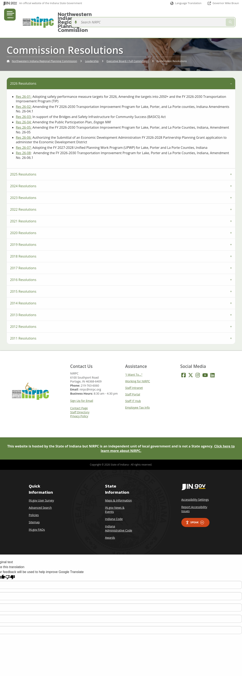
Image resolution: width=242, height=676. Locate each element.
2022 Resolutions (23, 195)
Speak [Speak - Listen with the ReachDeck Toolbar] (194, 508)
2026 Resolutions (23, 69)
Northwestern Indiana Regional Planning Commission (116, 15)
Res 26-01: (24, 82)
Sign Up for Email (81, 386)
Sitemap (34, 508)
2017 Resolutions (23, 253)
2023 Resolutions (23, 183)
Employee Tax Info (137, 393)
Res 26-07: (24, 133)
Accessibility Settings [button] (195, 485)
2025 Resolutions (23, 159)
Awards (110, 523)
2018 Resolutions (23, 241)
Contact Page (79, 393)
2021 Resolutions (23, 206)
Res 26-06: (24, 123)
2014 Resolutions (23, 288)
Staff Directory (79, 397)
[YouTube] (205, 360)
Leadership (91, 47)
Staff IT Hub (133, 386)
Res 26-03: (24, 102)
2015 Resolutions (23, 277)
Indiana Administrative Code (118, 514)
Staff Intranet (134, 373)
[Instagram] (198, 360)
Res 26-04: (24, 107)
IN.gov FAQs (37, 515)
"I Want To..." (133, 360)
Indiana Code (114, 504)
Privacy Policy (79, 401)
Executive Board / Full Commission (128, 47)
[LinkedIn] (212, 360)
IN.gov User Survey (41, 486)
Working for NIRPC (137, 367)
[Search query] (212, 15)
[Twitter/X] (190, 360)
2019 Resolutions (23, 230)
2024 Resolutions (23, 171)
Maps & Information (118, 486)
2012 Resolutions (23, 312)
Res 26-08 (23, 138)
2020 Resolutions (23, 218)
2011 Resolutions (23, 323)
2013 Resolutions (23, 300)
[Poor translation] (10, 562)
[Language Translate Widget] (186, 3)
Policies (34, 500)
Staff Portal (132, 380)
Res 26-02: (24, 92)
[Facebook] (183, 360)
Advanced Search (40, 493)
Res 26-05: (24, 113)
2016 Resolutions (23, 265)
